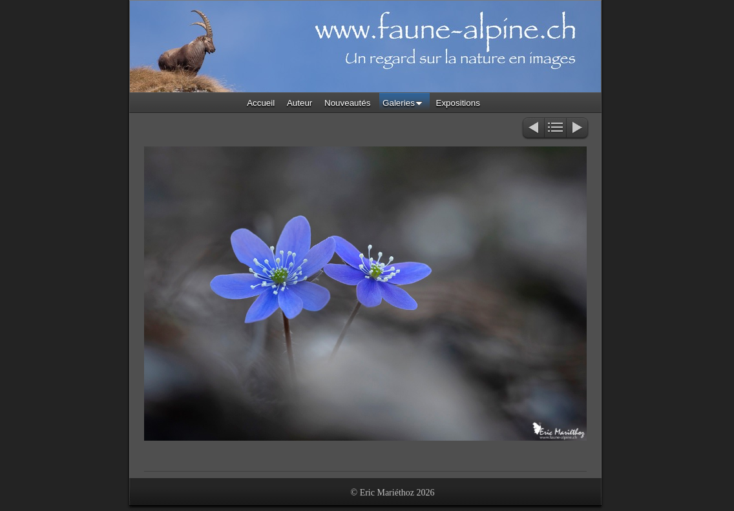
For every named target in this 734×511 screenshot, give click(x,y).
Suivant (578, 128)
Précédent (532, 128)
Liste (555, 128)
